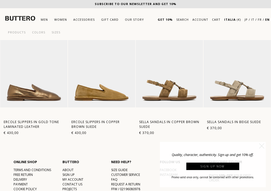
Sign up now (213, 166)
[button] (262, 146)
